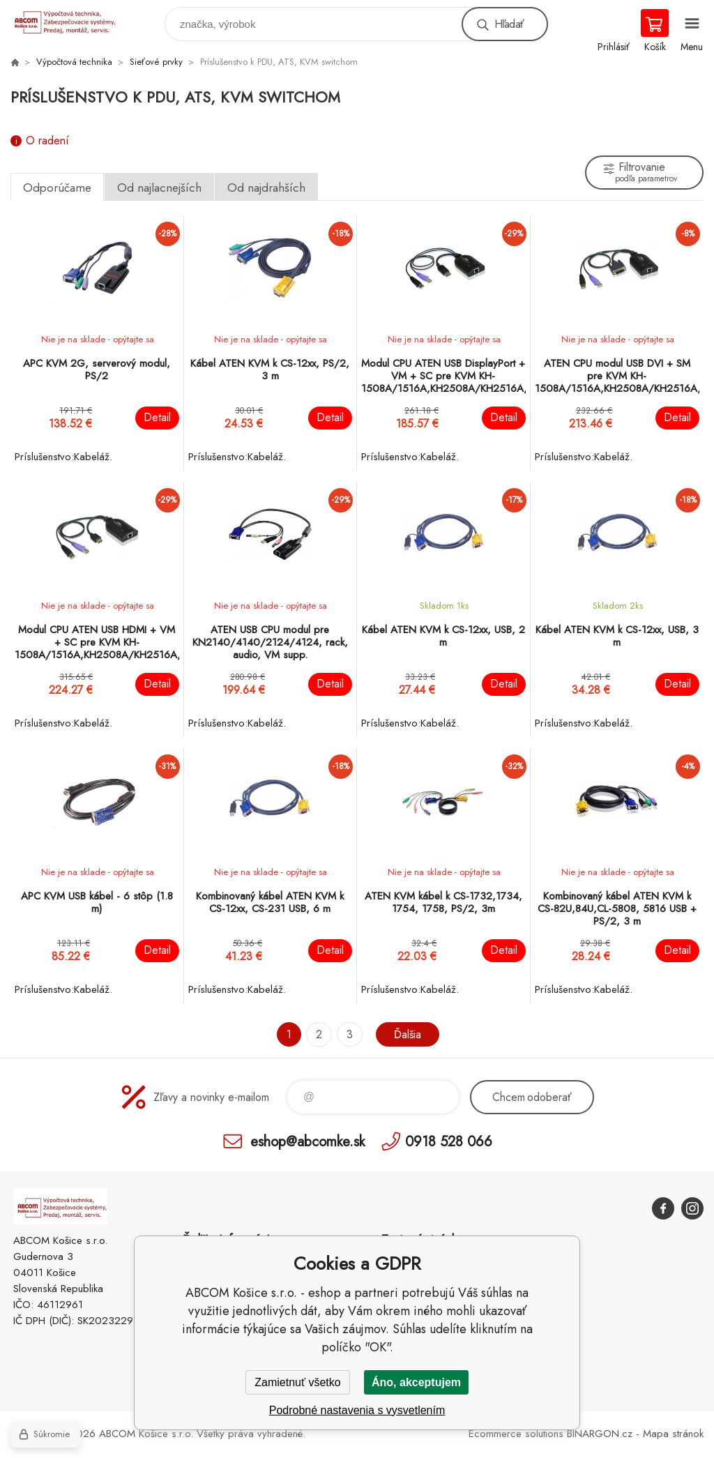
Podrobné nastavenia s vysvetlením (357, 1410)
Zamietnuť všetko (297, 1382)
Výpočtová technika (74, 61)
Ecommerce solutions (516, 1433)
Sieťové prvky (156, 61)
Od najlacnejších (159, 187)
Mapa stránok (673, 1433)
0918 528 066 (448, 1141)
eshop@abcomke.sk (307, 1141)
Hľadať (509, 24)
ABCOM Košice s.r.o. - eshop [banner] (72, 20)
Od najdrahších (266, 187)
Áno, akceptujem (416, 1382)
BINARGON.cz (599, 1433)
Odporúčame (57, 187)
